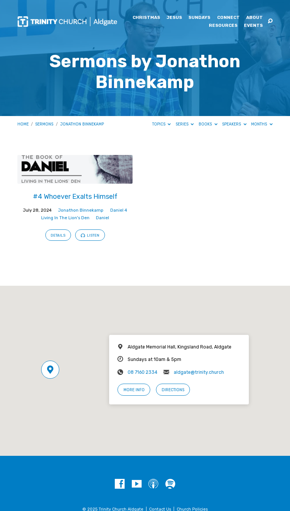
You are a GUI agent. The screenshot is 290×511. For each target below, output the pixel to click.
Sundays (199, 17)
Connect (228, 17)
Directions (173, 389)
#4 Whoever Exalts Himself (75, 196)
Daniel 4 (118, 210)
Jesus (174, 17)
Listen (90, 235)
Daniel (102, 217)
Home (23, 124)
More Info (134, 389)
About (254, 17)
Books (208, 124)
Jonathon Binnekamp (82, 124)
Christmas (146, 17)
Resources (223, 25)
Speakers (234, 124)
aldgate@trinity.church (199, 372)
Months (262, 124)
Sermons (44, 124)
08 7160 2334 (142, 372)
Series (185, 124)
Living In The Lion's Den (65, 217)
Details (58, 235)
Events (253, 25)
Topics (161, 124)
